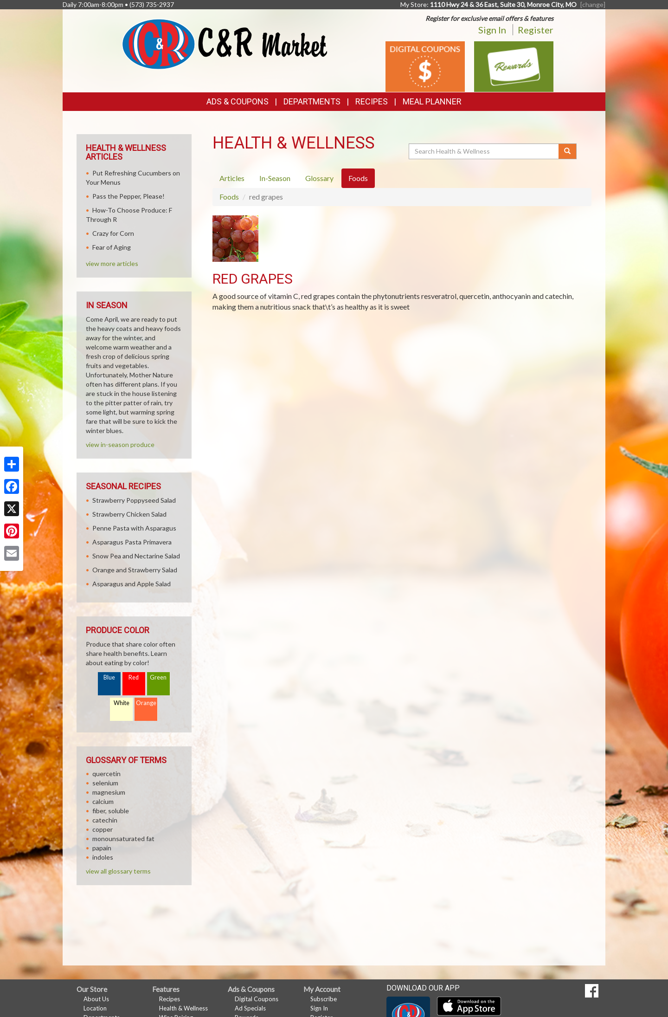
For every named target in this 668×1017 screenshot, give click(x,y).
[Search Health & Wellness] (484, 151)
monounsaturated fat (123, 838)
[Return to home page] (225, 43)
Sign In (492, 29)
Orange (146, 703)
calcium (103, 801)
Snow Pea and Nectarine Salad (136, 556)
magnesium (108, 792)
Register (535, 29)
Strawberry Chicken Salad (129, 514)
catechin (104, 820)
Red (133, 677)
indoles (102, 857)
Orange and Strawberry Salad (134, 570)
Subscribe (323, 999)
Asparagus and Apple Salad (131, 584)
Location (95, 1008)
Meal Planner (432, 101)
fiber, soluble (110, 811)
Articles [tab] (231, 178)
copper (102, 829)
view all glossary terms (118, 871)
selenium (105, 783)
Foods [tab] (358, 178)
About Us (96, 999)
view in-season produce (120, 444)
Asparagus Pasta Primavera (132, 542)
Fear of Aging (111, 247)
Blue (109, 677)
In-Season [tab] (274, 178)
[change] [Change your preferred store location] (592, 4)
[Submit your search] (568, 151)
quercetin (106, 773)
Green (158, 677)
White (121, 703)
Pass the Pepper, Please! (128, 196)
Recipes (371, 101)
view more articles (112, 263)
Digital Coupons (256, 999)
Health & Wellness (183, 1008)
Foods (229, 196)
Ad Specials (250, 1008)
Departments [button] (311, 101)
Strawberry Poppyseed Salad (134, 500)
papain (101, 848)
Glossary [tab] (319, 178)
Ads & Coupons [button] (237, 101)
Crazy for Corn (113, 233)
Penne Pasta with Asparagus (134, 528)
